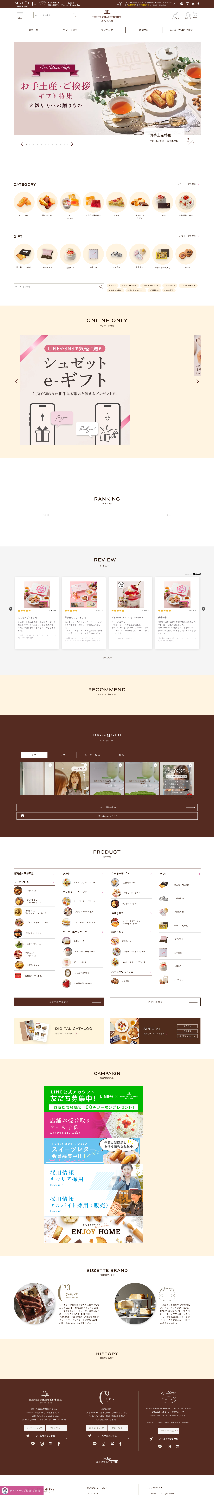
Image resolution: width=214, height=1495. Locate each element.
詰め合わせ (117, 960)
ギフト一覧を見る (187, 236)
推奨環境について (94, 1475)
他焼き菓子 (117, 937)
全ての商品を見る (75, 1045)
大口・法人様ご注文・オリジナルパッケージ (105, 1481)
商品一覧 (33, 30)
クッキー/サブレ (120, 888)
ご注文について (93, 1445)
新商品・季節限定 (24, 888)
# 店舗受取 (115, 300)
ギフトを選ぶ (172, 1045)
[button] (23, 144)
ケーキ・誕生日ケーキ (75, 960)
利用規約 (152, 1453)
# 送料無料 (190, 293)
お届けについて (93, 1462)
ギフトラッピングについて (98, 1458)
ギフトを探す (70, 30)
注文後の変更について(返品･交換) (101, 1471)
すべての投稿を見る (122, 819)
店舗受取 (144, 30)
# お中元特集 (185, 286)
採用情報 (152, 1449)
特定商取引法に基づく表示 (160, 1462)
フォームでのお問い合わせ (35, 1461)
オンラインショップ (34, 1375)
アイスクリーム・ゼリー (76, 910)
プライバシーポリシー (158, 1458)
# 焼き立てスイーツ (168, 293)
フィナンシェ (21, 897)
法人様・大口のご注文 (181, 30)
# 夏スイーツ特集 (135, 286)
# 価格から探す (143, 293)
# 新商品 (114, 286)
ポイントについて (94, 1467)
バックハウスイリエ (122, 1009)
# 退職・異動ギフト (161, 286)
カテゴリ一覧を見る (186, 184)
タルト (66, 888)
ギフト (163, 888)
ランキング (107, 30)
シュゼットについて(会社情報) (161, 1445)
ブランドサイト (56, 1375)
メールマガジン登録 (40, 1382)
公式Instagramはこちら (108, 829)
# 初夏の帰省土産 (119, 293)
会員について (92, 1449)
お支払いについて (94, 1454)
